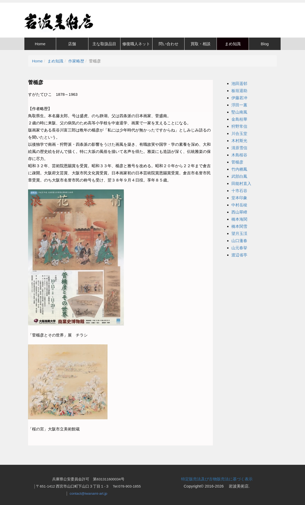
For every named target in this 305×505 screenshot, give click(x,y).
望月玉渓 (239, 233)
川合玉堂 (239, 133)
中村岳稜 (239, 205)
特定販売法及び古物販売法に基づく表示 (217, 479)
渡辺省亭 (239, 255)
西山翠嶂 (239, 212)
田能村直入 (241, 183)
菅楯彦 (237, 162)
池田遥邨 (239, 83)
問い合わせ (168, 44)
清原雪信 (239, 147)
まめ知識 (233, 44)
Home (40, 44)
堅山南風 (239, 112)
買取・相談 (200, 44)
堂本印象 (239, 197)
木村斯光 (239, 140)
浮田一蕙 (239, 105)
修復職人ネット (136, 44)
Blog (265, 44)
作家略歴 (76, 61)
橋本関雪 (239, 226)
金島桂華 (239, 119)
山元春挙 (239, 247)
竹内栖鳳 (239, 169)
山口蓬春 (239, 240)
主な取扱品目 (104, 44)
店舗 (72, 44)
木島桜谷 (239, 155)
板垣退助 (239, 90)
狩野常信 (239, 126)
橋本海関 (239, 219)
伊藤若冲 (239, 97)
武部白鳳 (239, 176)
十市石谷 (239, 190)
